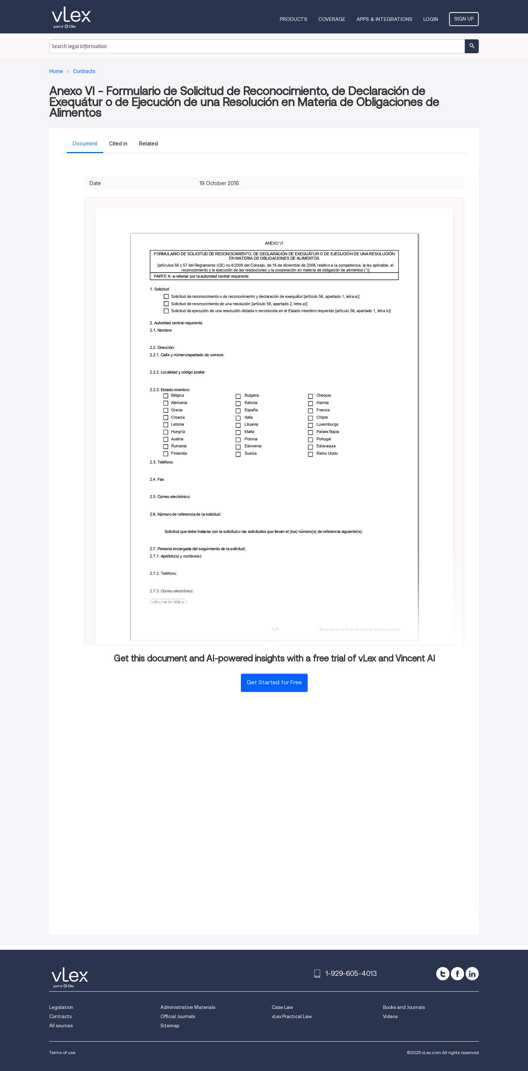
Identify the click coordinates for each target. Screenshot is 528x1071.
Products (293, 19)
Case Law (282, 1007)
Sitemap (169, 1025)
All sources (61, 1025)
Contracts (60, 1016)
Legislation (61, 1007)
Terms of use (62, 1052)
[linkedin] (472, 973)
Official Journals (177, 1016)
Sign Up (464, 19)
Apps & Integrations (384, 19)
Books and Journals (404, 1007)
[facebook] (457, 973)
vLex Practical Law (292, 1016)
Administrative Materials (187, 1007)
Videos (390, 1016)
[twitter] (442, 973)
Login (430, 19)
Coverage (332, 19)
